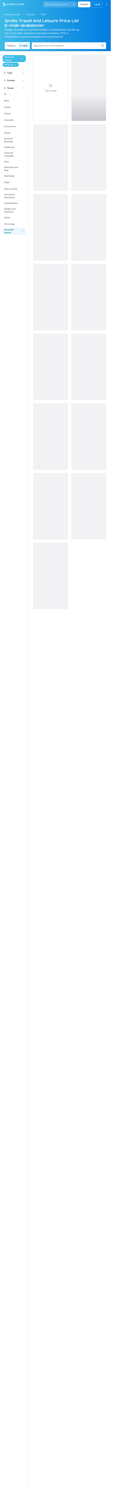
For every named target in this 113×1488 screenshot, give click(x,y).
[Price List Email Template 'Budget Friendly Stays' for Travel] (88, 506)
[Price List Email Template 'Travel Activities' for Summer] (88, 227)
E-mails (23, 45)
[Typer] (24, 73)
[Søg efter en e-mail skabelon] (67, 45)
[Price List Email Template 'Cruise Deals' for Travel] (50, 157)
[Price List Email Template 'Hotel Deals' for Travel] (50, 367)
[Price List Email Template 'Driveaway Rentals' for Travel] (50, 576)
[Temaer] (24, 88)
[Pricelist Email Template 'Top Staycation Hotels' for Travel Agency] (88, 436)
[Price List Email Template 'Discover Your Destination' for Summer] (88, 88)
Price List (30, 14)
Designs (11, 45)
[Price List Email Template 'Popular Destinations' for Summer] (50, 227)
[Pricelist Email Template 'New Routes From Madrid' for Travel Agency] (50, 297)
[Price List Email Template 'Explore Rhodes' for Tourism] (50, 506)
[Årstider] (24, 80)
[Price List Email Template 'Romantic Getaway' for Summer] (88, 157)
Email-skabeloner (13, 14)
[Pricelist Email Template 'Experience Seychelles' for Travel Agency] (88, 297)
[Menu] (107, 4)
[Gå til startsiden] (12, 4)
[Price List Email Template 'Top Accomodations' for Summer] (50, 436)
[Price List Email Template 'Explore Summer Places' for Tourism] (88, 367)
